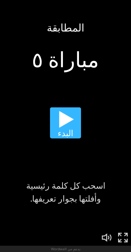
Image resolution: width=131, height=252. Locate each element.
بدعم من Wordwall (65, 248)
